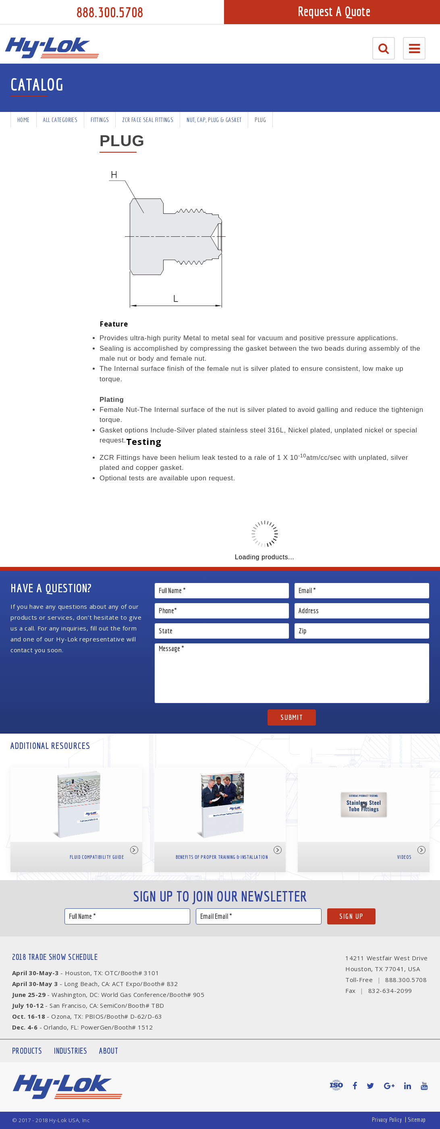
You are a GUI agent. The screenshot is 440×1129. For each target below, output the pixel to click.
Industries (70, 1050)
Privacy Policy (387, 1119)
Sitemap (417, 1119)
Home (23, 119)
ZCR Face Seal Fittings (147, 119)
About (108, 1050)
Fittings (100, 119)
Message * (292, 673)
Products (27, 1050)
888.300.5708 (110, 12)
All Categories (60, 119)
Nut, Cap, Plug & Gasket (214, 119)
